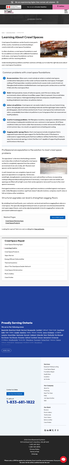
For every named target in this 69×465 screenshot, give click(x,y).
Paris (45, 335)
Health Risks (47, 374)
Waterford (18, 342)
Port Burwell (59, 335)
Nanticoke (19, 335)
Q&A (45, 400)
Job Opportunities (49, 398)
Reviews (46, 410)
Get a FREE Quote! (58, 217)
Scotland (34, 337)
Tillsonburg (29, 340)
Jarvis (45, 332)
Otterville (40, 335)
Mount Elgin (12, 335)
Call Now (61, 6)
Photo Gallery (9, 274)
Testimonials (47, 415)
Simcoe (40, 337)
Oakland (33, 335)
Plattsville (51, 335)
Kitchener (51, 332)
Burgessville (31, 330)
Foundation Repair (49, 372)
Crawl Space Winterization (13, 270)
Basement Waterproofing (51, 367)
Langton (4, 335)
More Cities (6, 350)
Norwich (26, 335)
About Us (46, 388)
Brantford (12, 330)
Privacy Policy (34, 449)
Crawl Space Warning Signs (14, 244)
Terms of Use (34, 451)
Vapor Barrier (9, 255)
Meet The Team (48, 393)
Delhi (3, 332)
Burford (24, 330)
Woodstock (38, 342)
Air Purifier (47, 379)
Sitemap (35, 454)
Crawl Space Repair (15, 240)
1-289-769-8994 (34, 447)
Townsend (37, 340)
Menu (66, 11)
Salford (27, 337)
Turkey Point (45, 340)
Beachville (4, 330)
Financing (46, 390)
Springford (47, 337)
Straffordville (13, 340)
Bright (18, 330)
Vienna (58, 340)
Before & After (48, 420)
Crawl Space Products (12, 252)
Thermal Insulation (11, 263)
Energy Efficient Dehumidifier (14, 259)
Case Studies (9, 277)
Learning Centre (11, 248)
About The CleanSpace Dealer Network (18, 266)
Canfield (39, 330)
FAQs (45, 395)
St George (54, 337)
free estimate (39, 229)
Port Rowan (13, 337)
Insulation (46, 377)
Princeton (21, 337)
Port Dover (5, 337)
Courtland (60, 330)
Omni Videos (47, 417)
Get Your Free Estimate (15, 394)
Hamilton (23, 332)
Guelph (16, 332)
